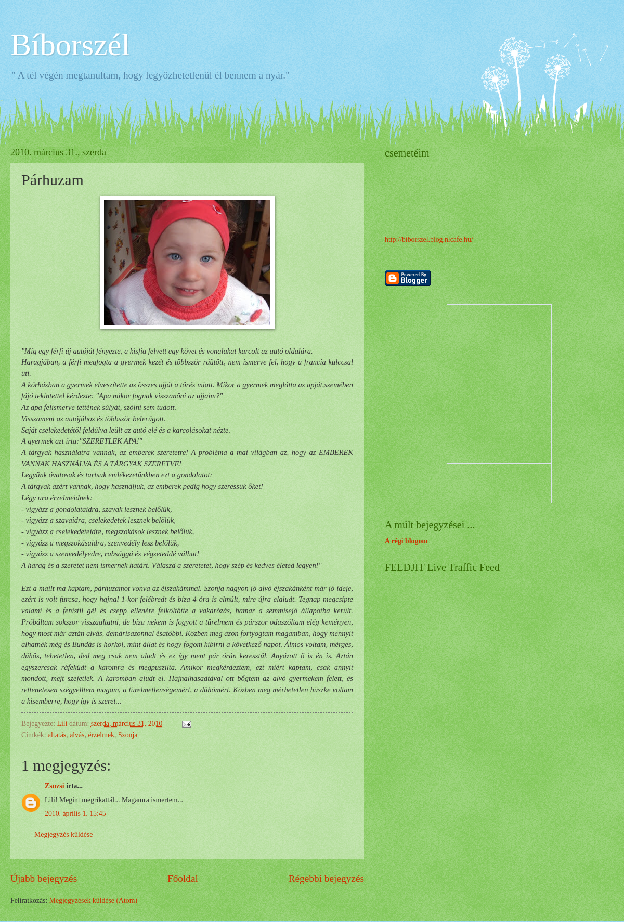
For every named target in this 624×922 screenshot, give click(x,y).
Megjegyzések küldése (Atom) (93, 900)
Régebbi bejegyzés (326, 878)
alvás (77, 735)
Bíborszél (70, 45)
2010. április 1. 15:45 (75, 813)
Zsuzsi (54, 786)
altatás (57, 735)
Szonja (128, 735)
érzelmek (101, 735)
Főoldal (182, 878)
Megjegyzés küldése (63, 834)
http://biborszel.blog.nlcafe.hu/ (429, 239)
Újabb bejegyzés (43, 878)
